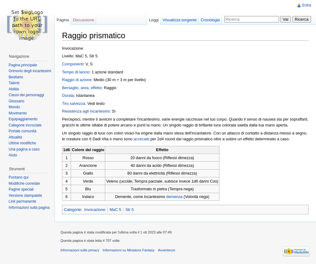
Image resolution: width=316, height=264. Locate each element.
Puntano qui (18, 177)
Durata (68, 95)
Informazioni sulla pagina (29, 207)
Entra (306, 5)
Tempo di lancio (75, 72)
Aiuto (13, 155)
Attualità (15, 137)
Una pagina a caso (24, 149)
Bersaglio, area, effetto (82, 87)
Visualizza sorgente (180, 20)
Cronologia (210, 20)
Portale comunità (22, 131)
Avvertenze (166, 250)
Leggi (154, 20)
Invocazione (94, 209)
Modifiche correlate (24, 183)
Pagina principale (23, 65)
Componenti (72, 64)
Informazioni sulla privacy (79, 250)
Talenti (14, 83)
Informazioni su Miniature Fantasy (129, 250)
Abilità (14, 89)
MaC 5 (115, 209)
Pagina (62, 20)
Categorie (72, 209)
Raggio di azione (76, 79)
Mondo (14, 107)
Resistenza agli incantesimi (86, 111)
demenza (174, 196)
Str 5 (129, 209)
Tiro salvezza (73, 103)
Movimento (18, 113)
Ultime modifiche (22, 143)
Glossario (16, 101)
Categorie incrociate (25, 125)
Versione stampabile (25, 195)
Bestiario (16, 77)
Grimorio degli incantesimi (30, 71)
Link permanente (22, 201)
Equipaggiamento (23, 119)
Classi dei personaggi (26, 95)
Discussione (83, 20)
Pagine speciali (21, 189)
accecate (141, 139)
